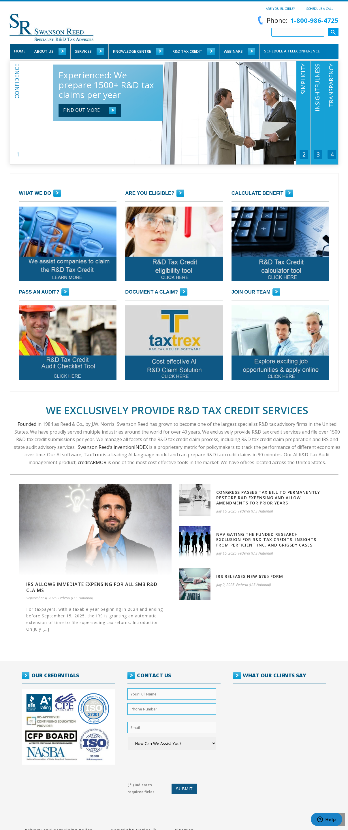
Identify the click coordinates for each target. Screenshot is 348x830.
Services (83, 51)
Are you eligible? (149, 193)
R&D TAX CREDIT (187, 51)
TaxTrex (93, 454)
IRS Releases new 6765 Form (249, 576)
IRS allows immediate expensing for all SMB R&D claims (91, 587)
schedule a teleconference (292, 51)
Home (19, 51)
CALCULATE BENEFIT (257, 193)
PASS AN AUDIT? (39, 292)
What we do (35, 193)
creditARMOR (92, 462)
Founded (27, 424)
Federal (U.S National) (75, 597)
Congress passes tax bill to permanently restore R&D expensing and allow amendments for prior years (268, 497)
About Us (44, 51)
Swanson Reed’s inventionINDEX (112, 447)
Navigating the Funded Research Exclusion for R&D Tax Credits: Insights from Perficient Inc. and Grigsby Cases (266, 539)
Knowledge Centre (132, 51)
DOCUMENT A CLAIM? (151, 292)
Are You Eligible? (280, 8)
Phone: (297, 20)
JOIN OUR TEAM (251, 292)
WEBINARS (233, 51)
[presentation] (171, 764)
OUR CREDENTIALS (55, 675)
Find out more (81, 110)
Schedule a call (319, 8)
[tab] (17, 128)
